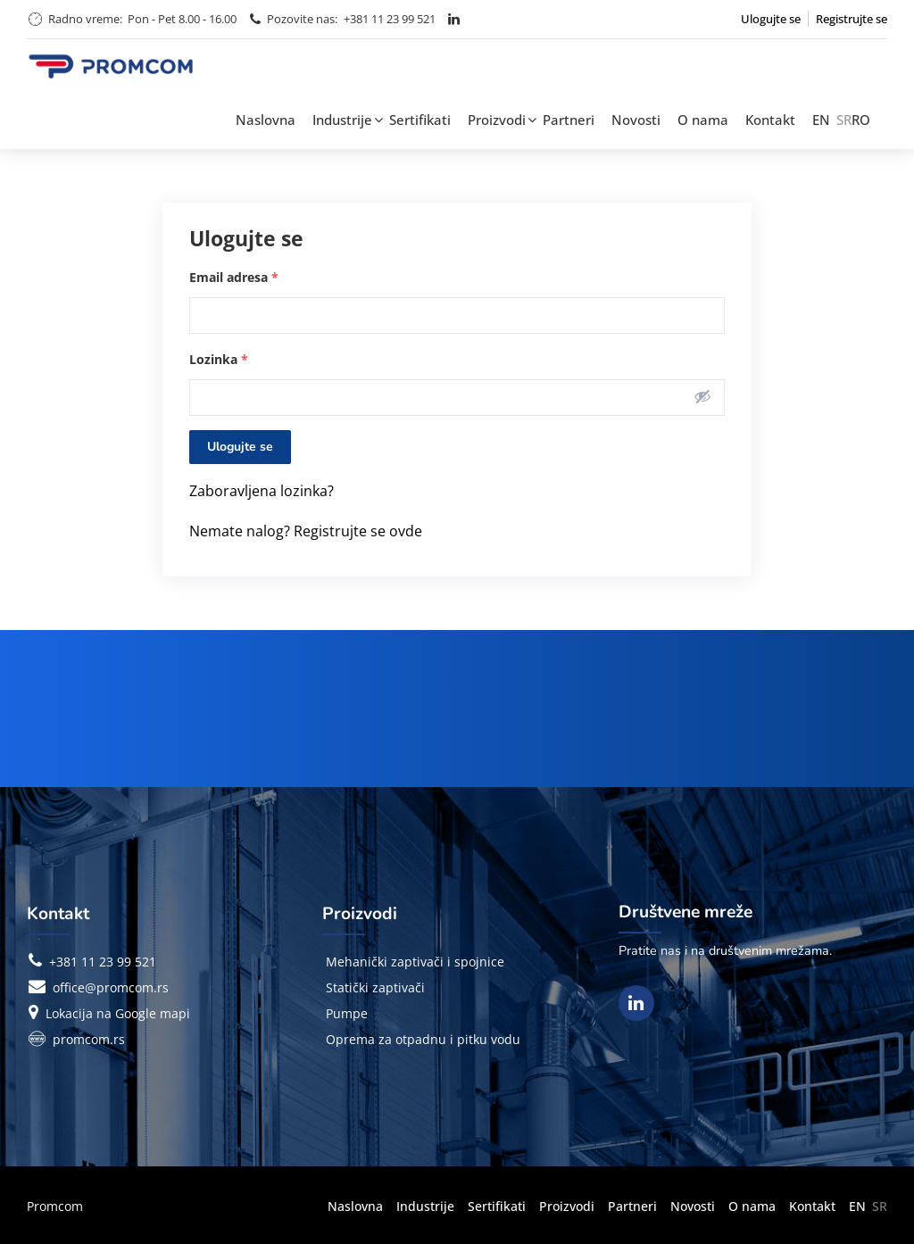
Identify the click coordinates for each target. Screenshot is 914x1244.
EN (821, 120)
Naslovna (265, 120)
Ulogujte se (771, 19)
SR (844, 120)
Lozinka (218, 359)
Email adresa (233, 277)
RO (861, 120)
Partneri (568, 120)
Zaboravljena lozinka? (261, 491)
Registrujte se (851, 19)
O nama (702, 120)
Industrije (342, 120)
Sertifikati (420, 120)
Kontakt (770, 120)
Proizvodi (497, 120)
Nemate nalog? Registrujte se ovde (305, 531)
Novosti (636, 120)
